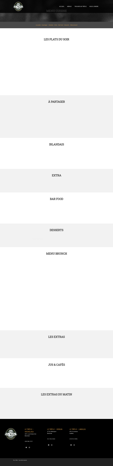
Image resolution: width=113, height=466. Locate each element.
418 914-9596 (73, 439)
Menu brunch (73, 25)
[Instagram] (29, 447)
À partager (44, 25)
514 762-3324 (51, 439)
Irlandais (50, 25)
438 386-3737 (29, 441)
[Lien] (18, 6)
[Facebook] (26, 447)
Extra (55, 25)
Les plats (38, 25)
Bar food (60, 25)
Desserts (66, 25)
